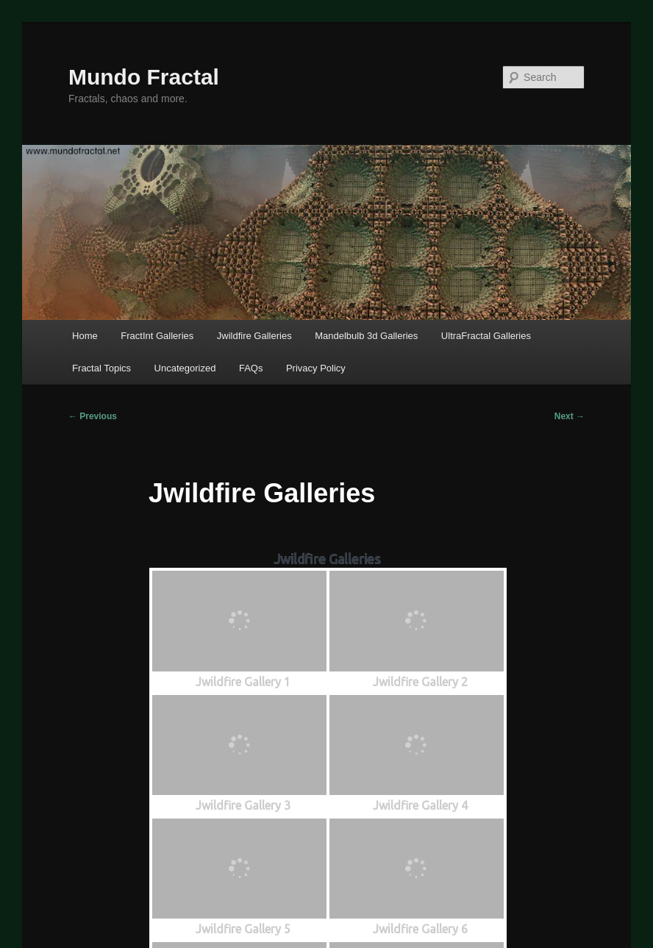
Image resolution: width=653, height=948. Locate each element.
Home (85, 335)
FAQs (251, 368)
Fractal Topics (101, 368)
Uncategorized (185, 368)
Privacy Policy (316, 368)
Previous (92, 416)
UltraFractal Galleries (486, 335)
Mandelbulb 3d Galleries (366, 335)
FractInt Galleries (157, 335)
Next (569, 416)
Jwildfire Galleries (254, 335)
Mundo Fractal (143, 77)
